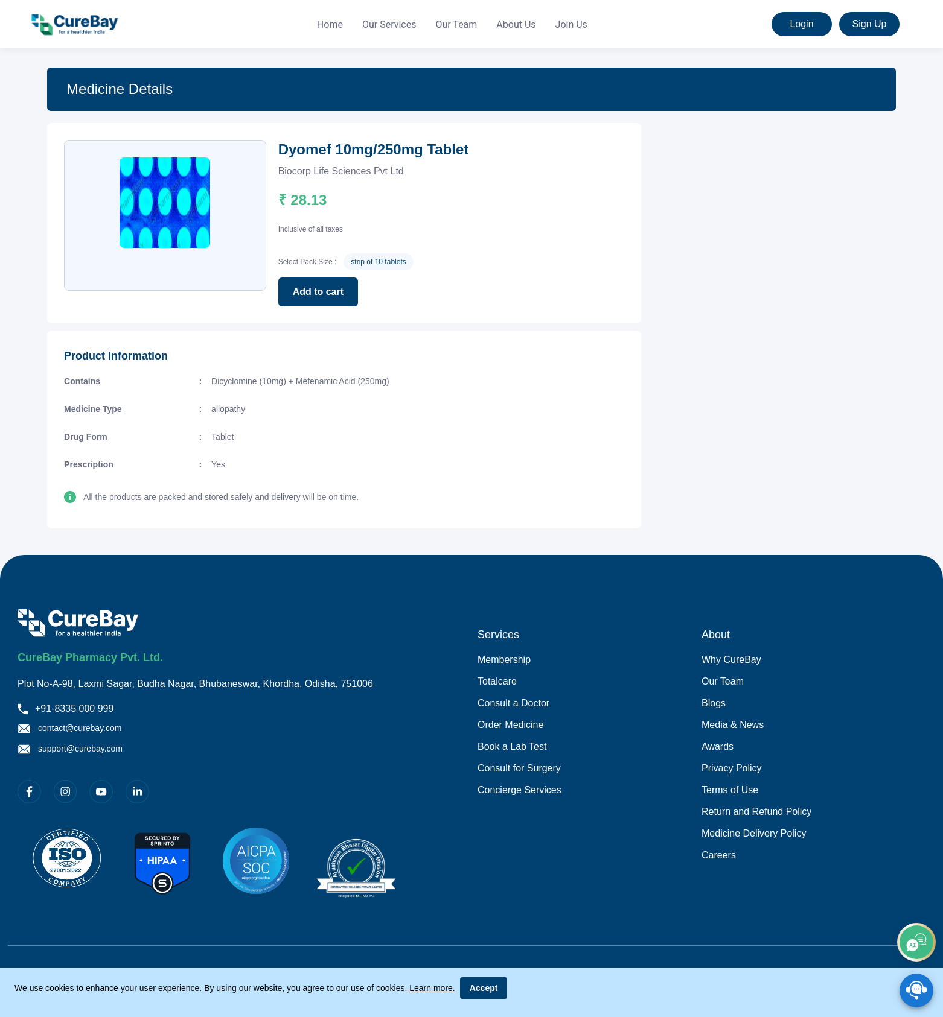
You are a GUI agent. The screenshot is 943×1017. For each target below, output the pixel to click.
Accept (484, 988)
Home (330, 24)
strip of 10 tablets (378, 262)
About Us (515, 24)
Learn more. (432, 988)
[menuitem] (330, 25)
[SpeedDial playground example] (916, 990)
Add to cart (318, 292)
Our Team (456, 24)
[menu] (452, 24)
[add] (916, 942)
